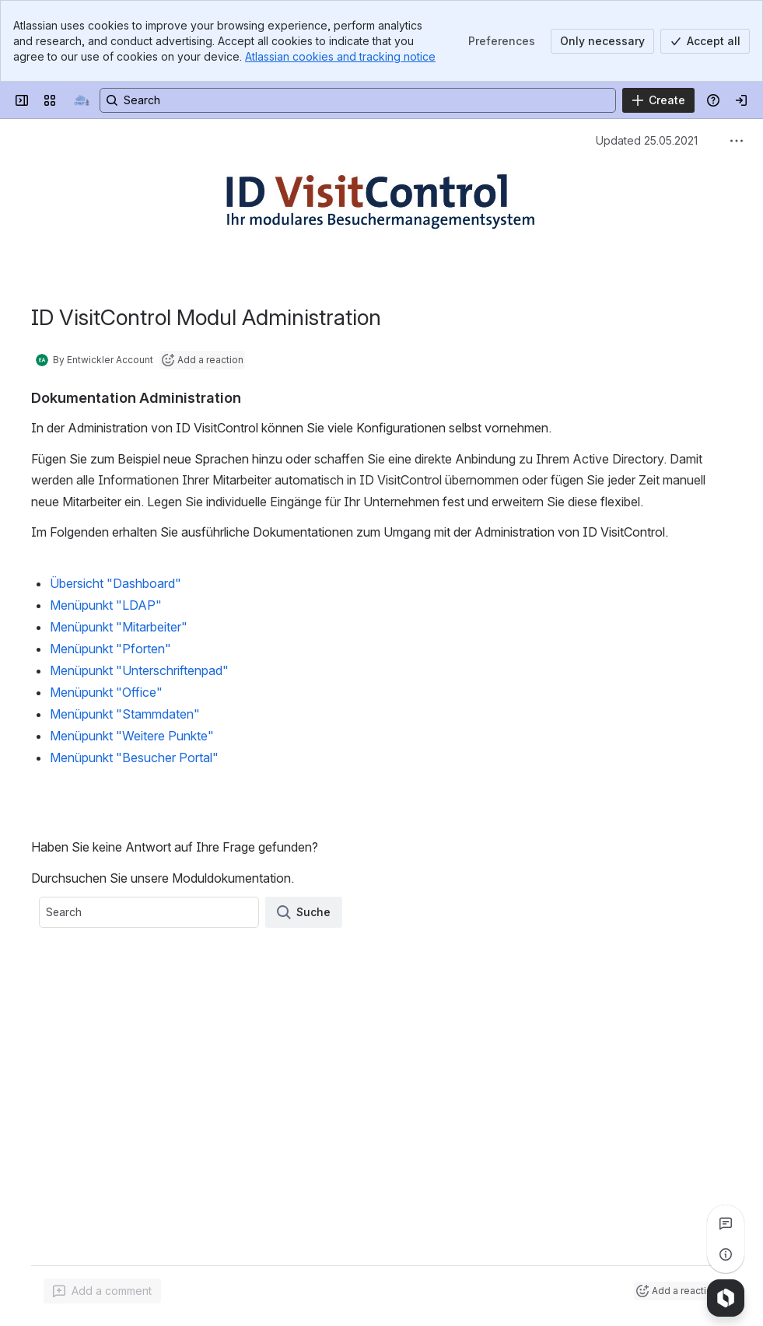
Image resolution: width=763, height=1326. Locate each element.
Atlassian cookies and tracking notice (340, 56)
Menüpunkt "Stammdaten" (125, 714)
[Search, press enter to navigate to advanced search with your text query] (358, 100)
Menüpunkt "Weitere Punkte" (132, 735)
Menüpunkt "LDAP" (106, 605)
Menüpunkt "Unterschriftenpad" (139, 670)
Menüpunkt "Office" (106, 692)
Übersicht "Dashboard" (115, 583)
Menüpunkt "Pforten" (110, 648)
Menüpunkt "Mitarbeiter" (118, 627)
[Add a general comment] (102, 1291)
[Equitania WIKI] (80, 100)
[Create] (658, 100)
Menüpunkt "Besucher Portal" (134, 757)
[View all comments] (725, 1223)
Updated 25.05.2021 (647, 140)
